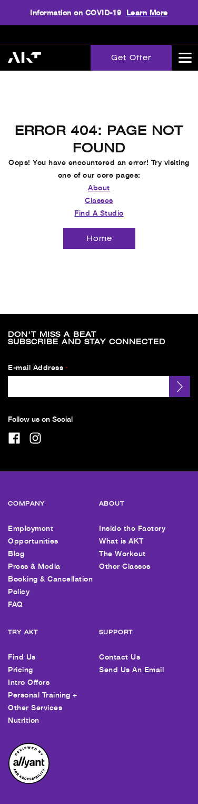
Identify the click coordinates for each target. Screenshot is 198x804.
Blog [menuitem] (16, 544)
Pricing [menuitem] (20, 660)
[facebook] (14, 429)
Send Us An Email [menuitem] (131, 660)
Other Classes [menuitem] (125, 557)
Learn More (147, 12)
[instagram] (35, 429)
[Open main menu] (185, 57)
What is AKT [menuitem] (121, 531)
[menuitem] (29, 772)
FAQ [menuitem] (15, 594)
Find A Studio (99, 203)
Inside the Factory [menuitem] (132, 519)
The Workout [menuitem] (122, 544)
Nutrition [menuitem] (23, 710)
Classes (99, 191)
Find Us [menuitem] (22, 647)
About (99, 178)
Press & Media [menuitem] (34, 557)
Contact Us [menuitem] (119, 647)
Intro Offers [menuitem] (28, 673)
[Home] (99, 229)
